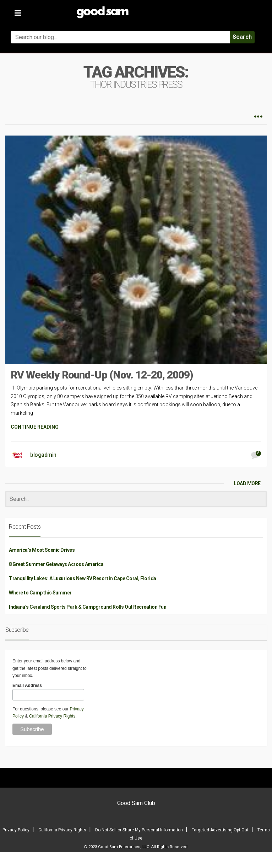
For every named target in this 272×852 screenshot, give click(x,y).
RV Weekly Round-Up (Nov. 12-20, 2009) (102, 375)
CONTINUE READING (35, 427)
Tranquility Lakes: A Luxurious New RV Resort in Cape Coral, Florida (82, 578)
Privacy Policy (15, 829)
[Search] (136, 499)
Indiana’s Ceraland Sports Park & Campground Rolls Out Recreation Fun (87, 607)
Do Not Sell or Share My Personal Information (139, 829)
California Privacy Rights (52, 716)
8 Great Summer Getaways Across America (56, 564)
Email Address (27, 685)
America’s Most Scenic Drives (42, 550)
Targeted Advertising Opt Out (220, 829)
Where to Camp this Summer (40, 593)
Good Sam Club (136, 803)
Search (242, 36)
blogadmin (43, 454)
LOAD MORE (247, 483)
